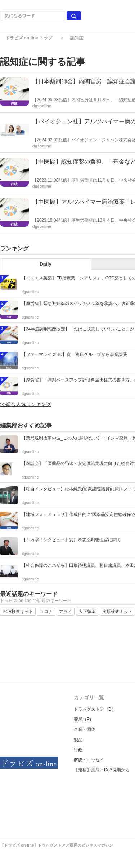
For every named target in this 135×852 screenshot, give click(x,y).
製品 (78, 739)
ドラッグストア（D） (95, 709)
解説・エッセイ (89, 759)
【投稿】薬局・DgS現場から (102, 769)
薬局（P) (82, 719)
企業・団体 (84, 729)
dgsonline (41, 106)
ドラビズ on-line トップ (28, 38)
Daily (45, 264)
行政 (78, 749)
